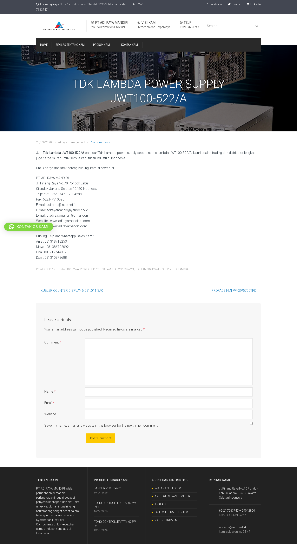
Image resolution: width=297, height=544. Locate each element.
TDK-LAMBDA (180, 269)
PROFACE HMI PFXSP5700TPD (233, 291)
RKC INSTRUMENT (167, 520)
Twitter (234, 4)
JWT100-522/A (70, 269)
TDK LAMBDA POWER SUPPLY (153, 269)
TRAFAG (160, 504)
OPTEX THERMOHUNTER (171, 512)
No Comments (100, 142)
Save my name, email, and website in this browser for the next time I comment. (101, 425)
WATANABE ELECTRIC (169, 488)
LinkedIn (254, 4)
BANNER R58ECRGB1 (108, 488)
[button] (28, 227)
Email (49, 403)
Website (50, 414)
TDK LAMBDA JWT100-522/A (117, 269)
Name (49, 391)
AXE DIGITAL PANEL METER (172, 496)
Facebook (214, 4)
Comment (52, 342)
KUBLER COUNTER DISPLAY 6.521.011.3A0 (72, 291)
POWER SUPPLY (45, 269)
